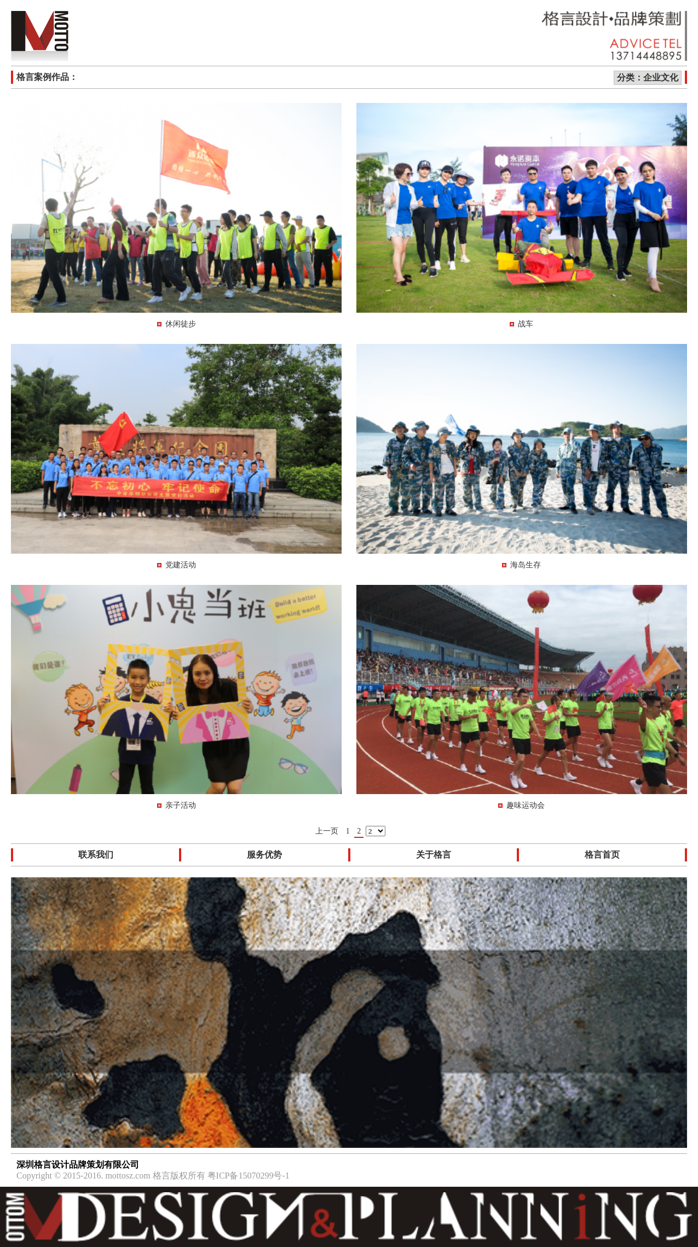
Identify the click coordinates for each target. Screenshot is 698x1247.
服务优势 (264, 854)
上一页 (326, 831)
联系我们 (95, 854)
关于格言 (433, 854)
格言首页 (602, 854)
